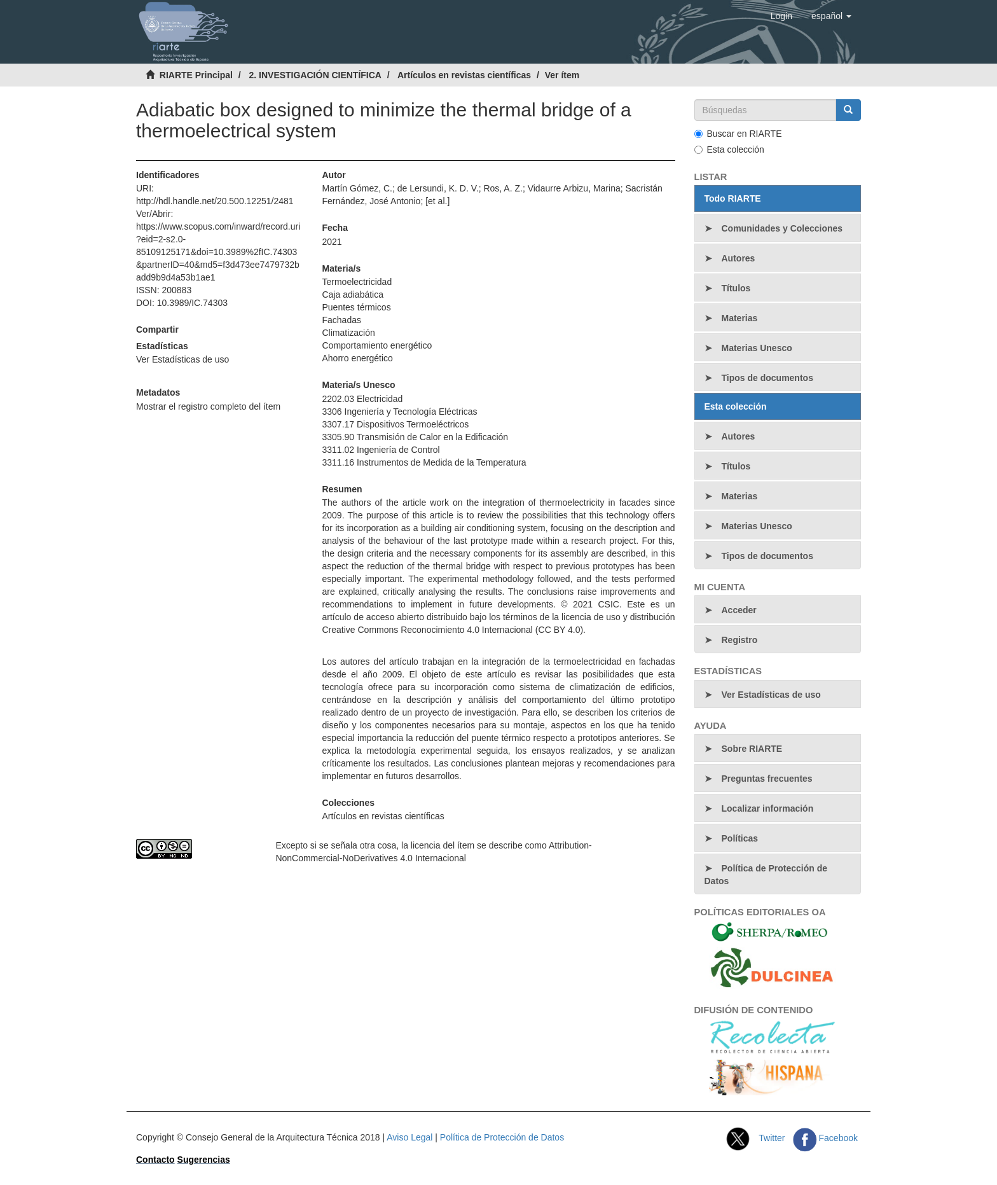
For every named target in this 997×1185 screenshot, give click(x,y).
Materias (740, 318)
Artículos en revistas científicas (464, 75)
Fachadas (341, 320)
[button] (831, 16)
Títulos (736, 288)
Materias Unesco (757, 348)
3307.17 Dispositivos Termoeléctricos (395, 424)
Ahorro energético (357, 358)
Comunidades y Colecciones (782, 228)
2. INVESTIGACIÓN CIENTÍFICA (315, 75)
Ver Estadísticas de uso (182, 359)
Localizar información (768, 808)
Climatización (348, 333)
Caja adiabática (352, 294)
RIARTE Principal (196, 75)
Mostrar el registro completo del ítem (208, 406)
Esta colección (729, 149)
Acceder (739, 610)
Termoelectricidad (357, 282)
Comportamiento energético (377, 345)
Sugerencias (203, 1159)
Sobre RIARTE (752, 749)
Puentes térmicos (356, 307)
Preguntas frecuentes (767, 778)
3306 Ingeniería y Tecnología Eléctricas (399, 411)
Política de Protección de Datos (766, 874)
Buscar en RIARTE (738, 133)
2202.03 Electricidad (362, 399)
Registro (740, 640)
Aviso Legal (409, 1137)
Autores (738, 258)
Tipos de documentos (767, 378)
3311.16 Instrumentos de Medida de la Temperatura (424, 462)
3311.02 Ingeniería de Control (380, 450)
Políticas (740, 838)
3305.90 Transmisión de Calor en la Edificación (415, 437)
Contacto (155, 1159)
